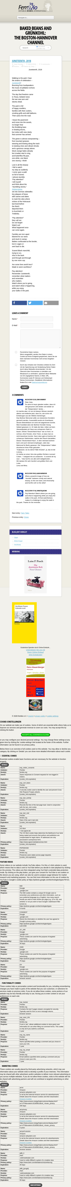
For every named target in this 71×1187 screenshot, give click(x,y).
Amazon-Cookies (26, 1099)
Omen (26, 517)
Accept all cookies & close (35, 735)
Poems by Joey (28, 66)
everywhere (40, 46)
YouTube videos (6, 861)
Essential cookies (8, 755)
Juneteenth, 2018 (21, 61)
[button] (19, 303)
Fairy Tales (25, 513)
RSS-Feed (18, 541)
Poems (16, 66)
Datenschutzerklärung (39, 382)
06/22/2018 (32, 64)
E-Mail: (15, 325)
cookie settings (53, 716)
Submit (24, 387)
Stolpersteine (17, 189)
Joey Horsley (18, 64)
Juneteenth (16, 83)
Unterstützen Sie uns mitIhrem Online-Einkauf (35, 652)
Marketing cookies (9, 1066)
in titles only (40, 48)
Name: (15, 319)
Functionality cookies (10, 983)
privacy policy (40, 716)
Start (16, 538)
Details (4, 764)
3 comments (45, 64)
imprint (30, 716)
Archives (17, 545)
